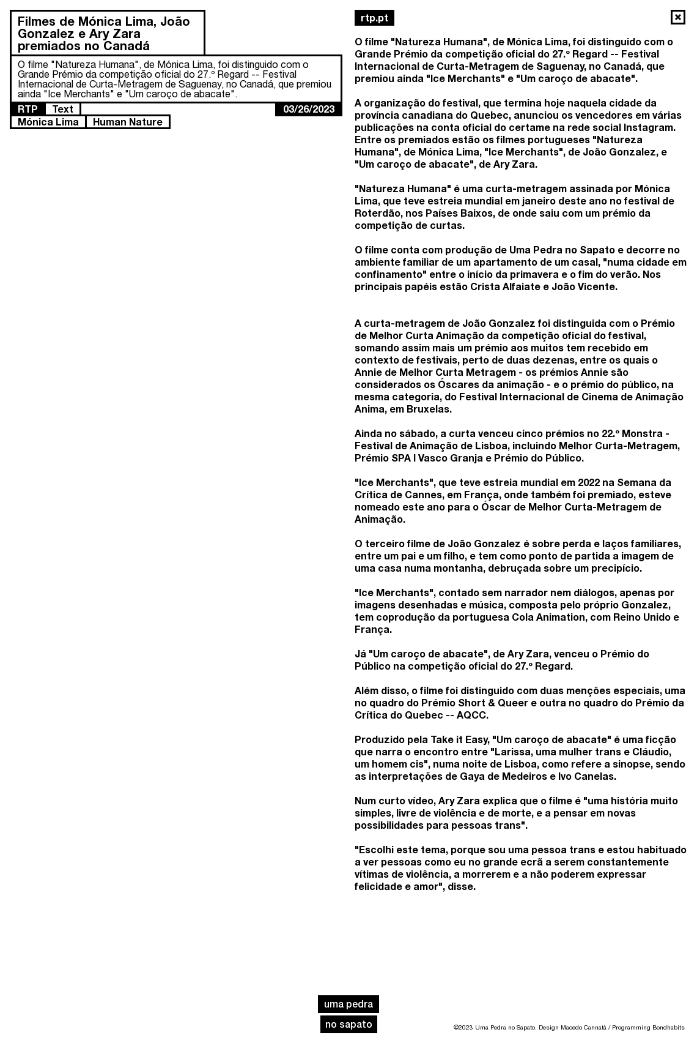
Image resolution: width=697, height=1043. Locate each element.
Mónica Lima (48, 121)
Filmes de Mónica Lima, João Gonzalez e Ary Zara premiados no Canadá (104, 33)
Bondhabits (668, 1027)
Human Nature (128, 121)
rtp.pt (374, 17)
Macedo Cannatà (584, 1027)
